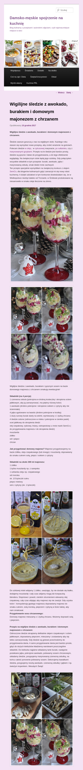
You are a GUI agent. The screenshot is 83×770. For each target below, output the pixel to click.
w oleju (28, 148)
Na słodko (52, 71)
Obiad (53, 77)
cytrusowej (40, 148)
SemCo (13, 171)
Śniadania (29, 71)
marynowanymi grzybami (21, 151)
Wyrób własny (16, 83)
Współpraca (15, 71)
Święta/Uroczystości (38, 77)
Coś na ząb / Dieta (18, 77)
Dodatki (41, 71)
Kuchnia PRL (31, 83)
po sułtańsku (61, 148)
